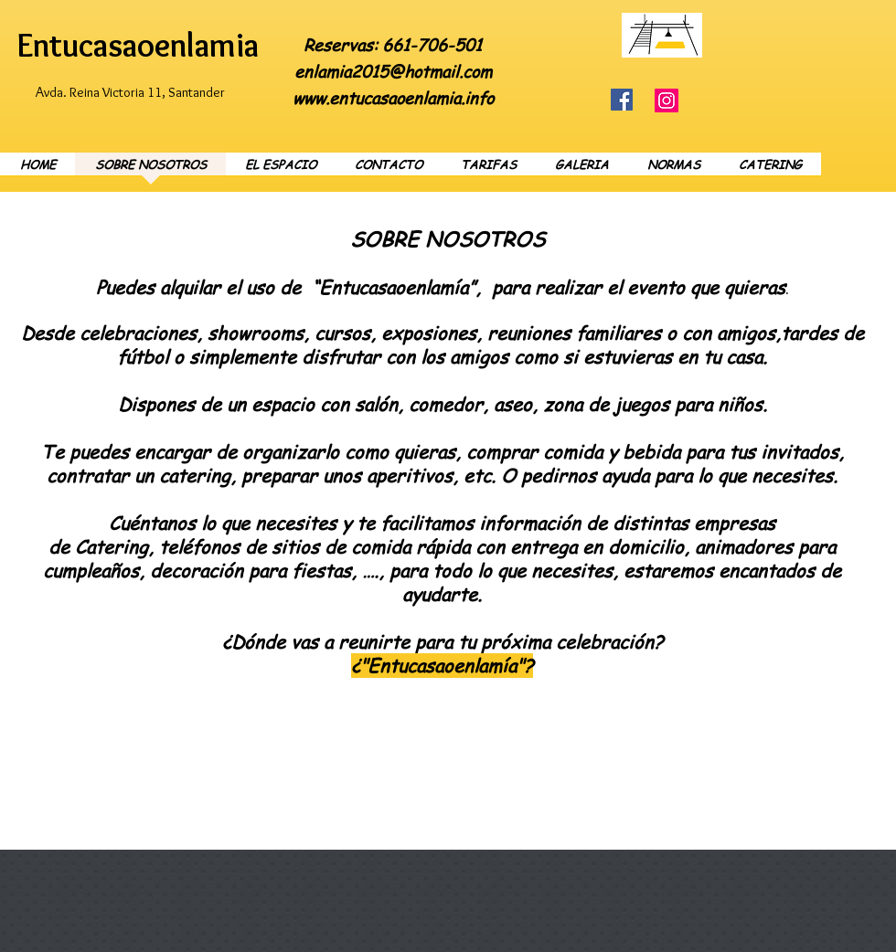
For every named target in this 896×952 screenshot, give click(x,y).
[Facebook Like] (798, 22)
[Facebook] (622, 100)
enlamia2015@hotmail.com (393, 70)
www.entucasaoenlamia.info (393, 97)
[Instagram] (666, 100)
